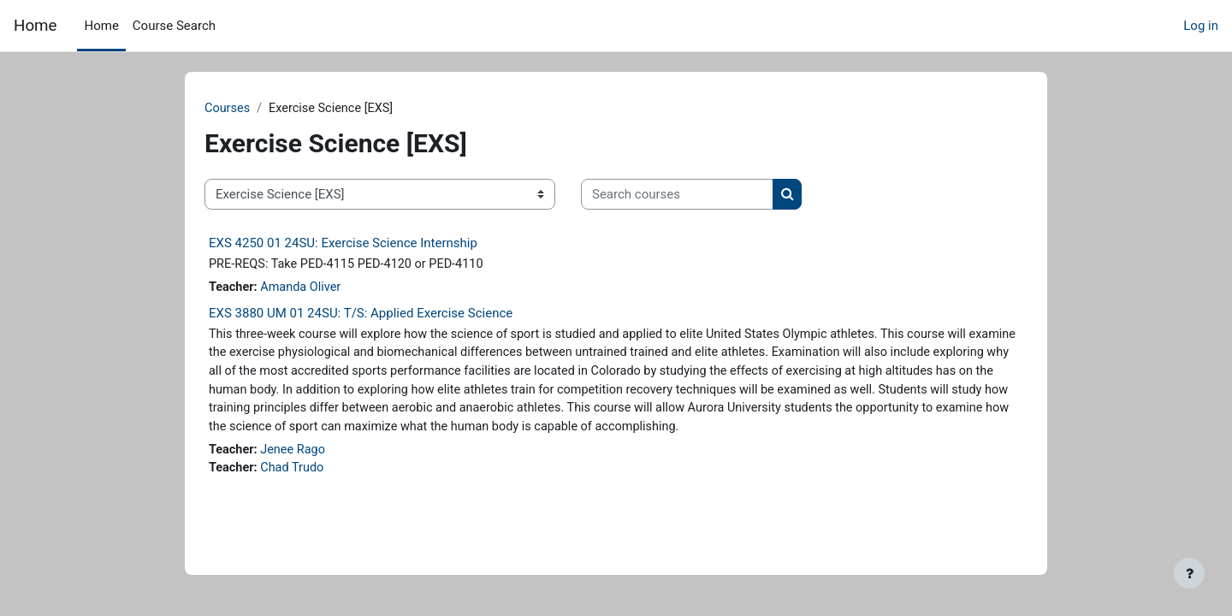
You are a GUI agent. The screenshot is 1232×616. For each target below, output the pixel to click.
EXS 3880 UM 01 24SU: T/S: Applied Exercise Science (390, 315)
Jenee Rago (324, 475)
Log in (1200, 25)
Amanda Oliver (333, 289)
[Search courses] (706, 195)
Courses (257, 108)
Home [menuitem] (101, 25)
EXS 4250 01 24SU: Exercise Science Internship (372, 244)
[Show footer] (1189, 573)
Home (35, 25)
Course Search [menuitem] (174, 25)
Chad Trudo (324, 494)
